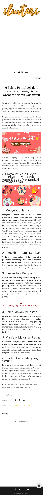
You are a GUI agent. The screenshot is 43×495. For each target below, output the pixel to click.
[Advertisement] (21, 43)
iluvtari (27, 493)
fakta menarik (15, 405)
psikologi (26, 405)
